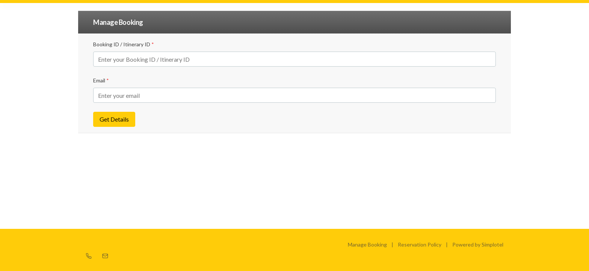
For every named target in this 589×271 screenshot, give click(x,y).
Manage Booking (367, 244)
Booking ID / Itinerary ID (123, 44)
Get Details (114, 119)
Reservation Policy (419, 244)
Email (101, 80)
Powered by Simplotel (477, 244)
